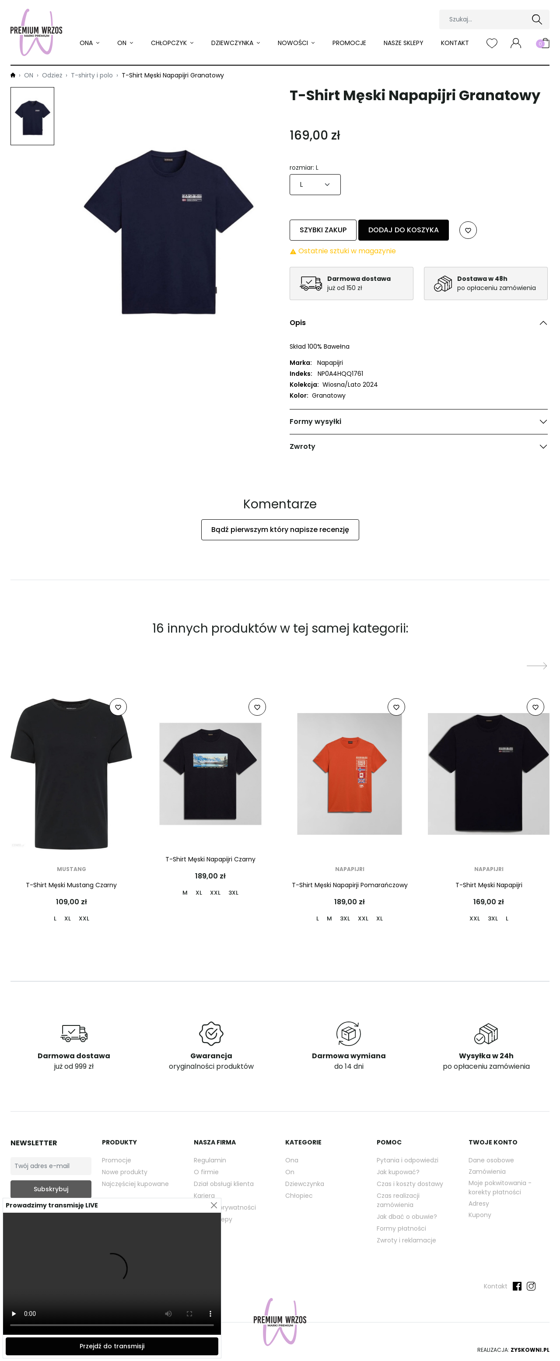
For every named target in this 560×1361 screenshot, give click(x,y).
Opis (298, 323)
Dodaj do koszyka (403, 230)
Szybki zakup (323, 230)
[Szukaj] (494, 19)
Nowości (294, 42)
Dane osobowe (491, 1160)
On (289, 1172)
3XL (233, 893)
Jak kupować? (398, 1172)
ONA (87, 42)
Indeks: (301, 373)
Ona (291, 1160)
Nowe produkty (124, 1172)
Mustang (71, 869)
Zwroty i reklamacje (406, 1240)
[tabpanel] (419, 379)
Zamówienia (487, 1171)
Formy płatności (401, 1228)
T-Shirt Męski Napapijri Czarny (210, 859)
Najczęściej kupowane (135, 1183)
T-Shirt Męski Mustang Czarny (71, 885)
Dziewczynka (233, 42)
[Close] (213, 1205)
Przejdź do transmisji (112, 1346)
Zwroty (302, 446)
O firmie (206, 1172)
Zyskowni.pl (530, 1350)
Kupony (480, 1215)
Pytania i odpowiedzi (407, 1160)
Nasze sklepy (404, 42)
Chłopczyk (170, 42)
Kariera (204, 1195)
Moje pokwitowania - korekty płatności (500, 1188)
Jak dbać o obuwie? (407, 1216)
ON (122, 42)
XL (67, 918)
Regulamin (210, 1160)
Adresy (479, 1203)
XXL (84, 918)
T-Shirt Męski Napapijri (488, 885)
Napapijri (330, 362)
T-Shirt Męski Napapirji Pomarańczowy (350, 885)
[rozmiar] (315, 184)
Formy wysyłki (315, 421)
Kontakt (455, 42)
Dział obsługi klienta (224, 1183)
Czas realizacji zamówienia (398, 1200)
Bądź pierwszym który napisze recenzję (280, 530)
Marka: (301, 362)
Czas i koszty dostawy (410, 1183)
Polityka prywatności (225, 1207)
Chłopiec (299, 1195)
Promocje (349, 42)
